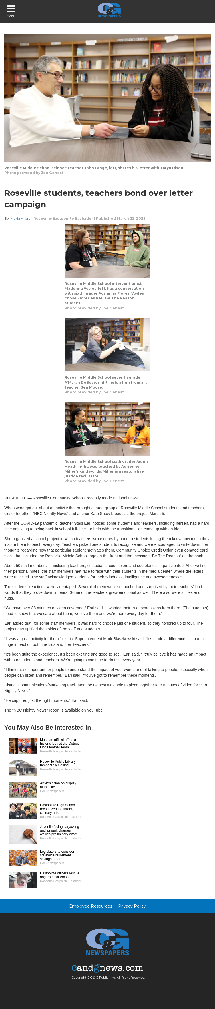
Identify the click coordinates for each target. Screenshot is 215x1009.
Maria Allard (21, 218)
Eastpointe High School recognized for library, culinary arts (58, 808)
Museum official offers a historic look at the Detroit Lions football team (59, 743)
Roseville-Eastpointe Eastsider (63, 218)
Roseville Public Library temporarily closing (58, 763)
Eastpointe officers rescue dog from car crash (59, 875)
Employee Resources (90, 906)
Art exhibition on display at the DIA (58, 785)
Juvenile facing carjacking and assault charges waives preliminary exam (59, 830)
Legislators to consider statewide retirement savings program (57, 855)
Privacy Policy (132, 906)
